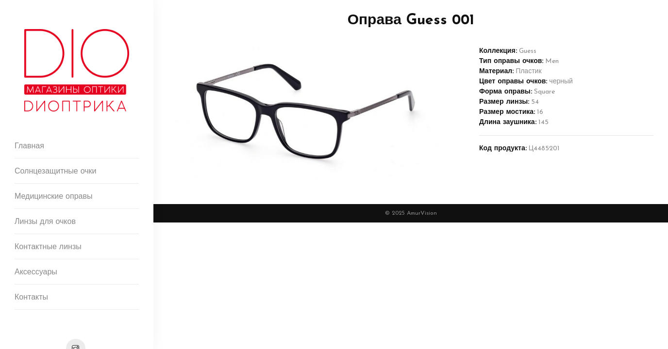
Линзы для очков (45, 222)
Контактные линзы (48, 247)
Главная (29, 146)
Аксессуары (36, 272)
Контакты (31, 297)
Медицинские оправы (53, 197)
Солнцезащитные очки (56, 171)
